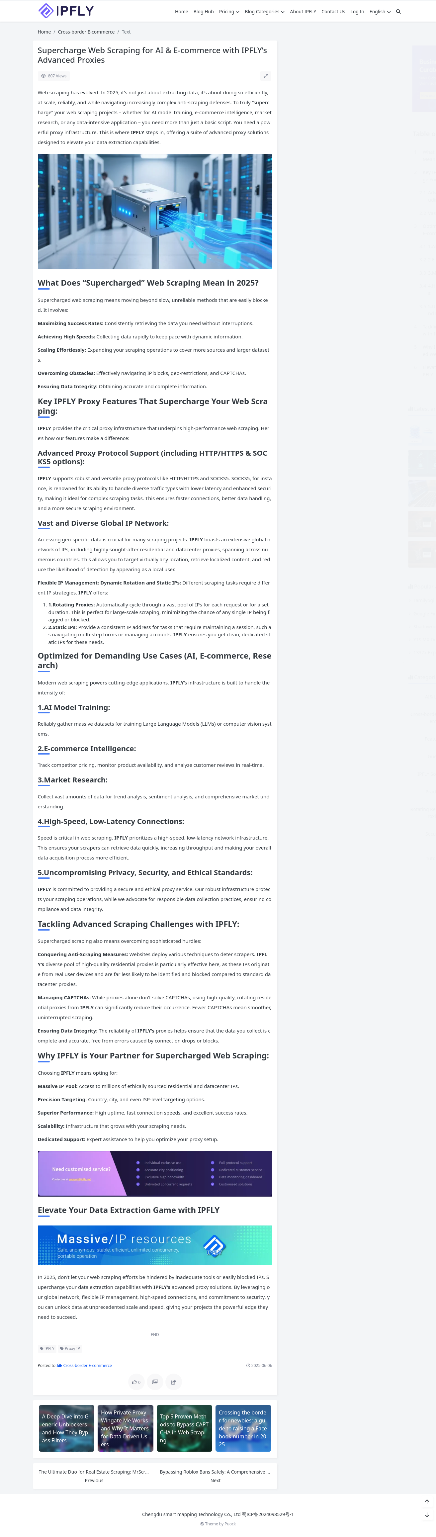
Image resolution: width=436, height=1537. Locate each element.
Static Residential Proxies (372, 837)
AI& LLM (312, 696)
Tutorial (312, 858)
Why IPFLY (372, 858)
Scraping (372, 809)
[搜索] (398, 11)
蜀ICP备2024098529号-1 (268, 1514)
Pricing (229, 11)
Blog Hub (204, 11)
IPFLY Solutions (312, 774)
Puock (230, 1524)
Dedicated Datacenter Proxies (372, 717)
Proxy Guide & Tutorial (372, 791)
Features (312, 739)
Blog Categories (265, 11)
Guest (312, 756)
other (372, 774)
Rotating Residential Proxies (312, 812)
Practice (312, 791)
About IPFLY (303, 11)
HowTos (372, 756)
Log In (357, 11)
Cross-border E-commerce (86, 32)
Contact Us (333, 11)
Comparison (372, 696)
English (380, 11)
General (372, 739)
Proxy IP (70, 1348)
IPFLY (47, 1348)
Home (181, 11)
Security (312, 834)
